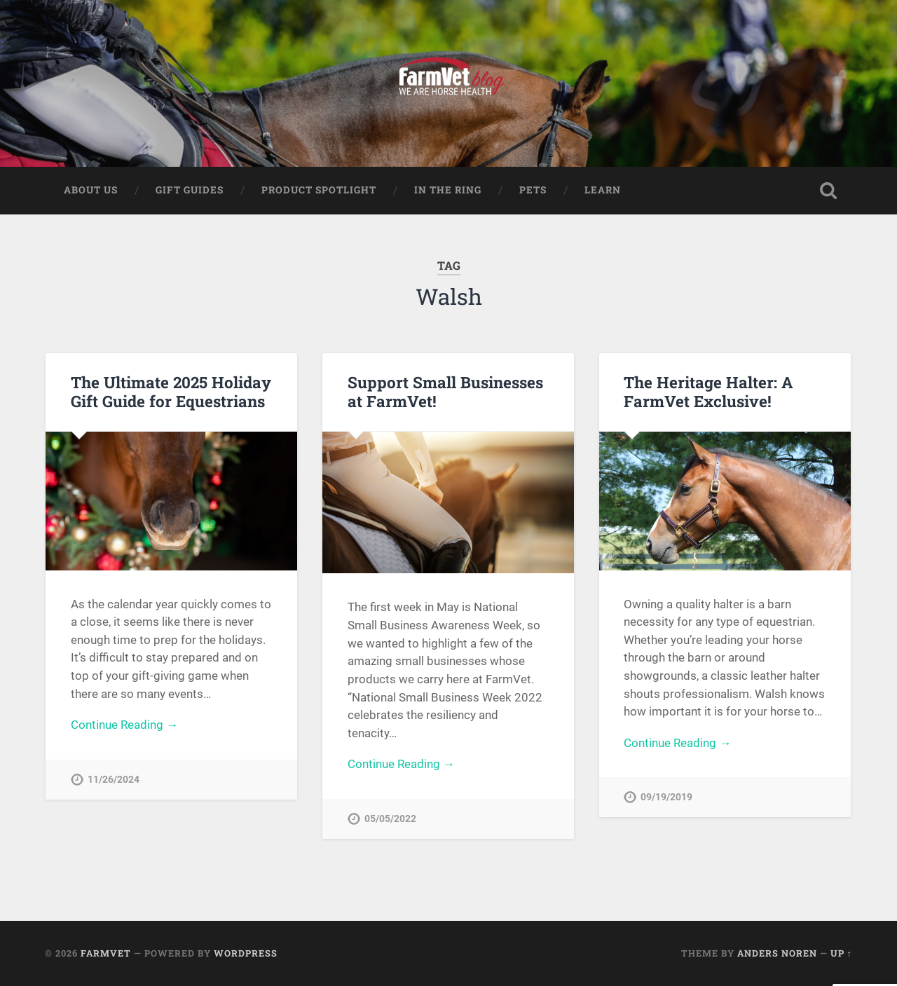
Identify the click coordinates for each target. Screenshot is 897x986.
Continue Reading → (124, 725)
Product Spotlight (318, 190)
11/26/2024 (113, 780)
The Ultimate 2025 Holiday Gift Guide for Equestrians (171, 391)
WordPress (246, 953)
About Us (91, 190)
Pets (533, 190)
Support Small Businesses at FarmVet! (445, 391)
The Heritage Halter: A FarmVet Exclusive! (708, 391)
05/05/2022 (390, 819)
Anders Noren (777, 953)
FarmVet (106, 953)
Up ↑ (841, 953)
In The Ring (447, 190)
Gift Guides (190, 190)
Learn (602, 190)
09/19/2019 (666, 797)
